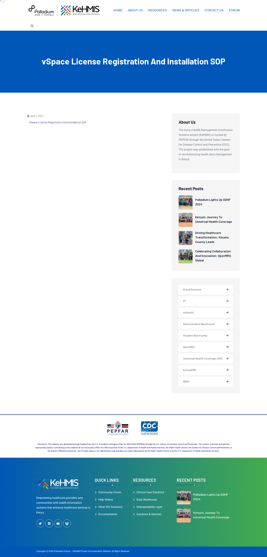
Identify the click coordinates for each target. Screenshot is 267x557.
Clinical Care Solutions (150, 492)
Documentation (107, 514)
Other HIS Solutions (110, 507)
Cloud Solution (192, 289)
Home (117, 10)
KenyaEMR (189, 370)
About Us (135, 10)
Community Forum (109, 492)
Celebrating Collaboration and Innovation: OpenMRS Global (213, 255)
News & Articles (185, 10)
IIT (184, 301)
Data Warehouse (146, 499)
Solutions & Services (149, 514)
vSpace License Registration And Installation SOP (58, 122)
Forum (234, 10)
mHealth (188, 312)
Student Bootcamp (195, 335)
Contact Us (214, 10)
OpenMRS (189, 347)
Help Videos (105, 499)
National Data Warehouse (199, 324)
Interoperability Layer (149, 507)
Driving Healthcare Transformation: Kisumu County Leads (212, 237)
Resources (157, 10)
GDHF (186, 381)
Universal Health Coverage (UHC (203, 358)
